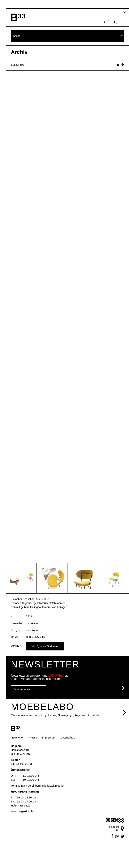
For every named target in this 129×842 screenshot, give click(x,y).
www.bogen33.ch (22, 811)
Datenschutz (68, 737)
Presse (33, 737)
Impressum (48, 737)
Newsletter (17, 737)
